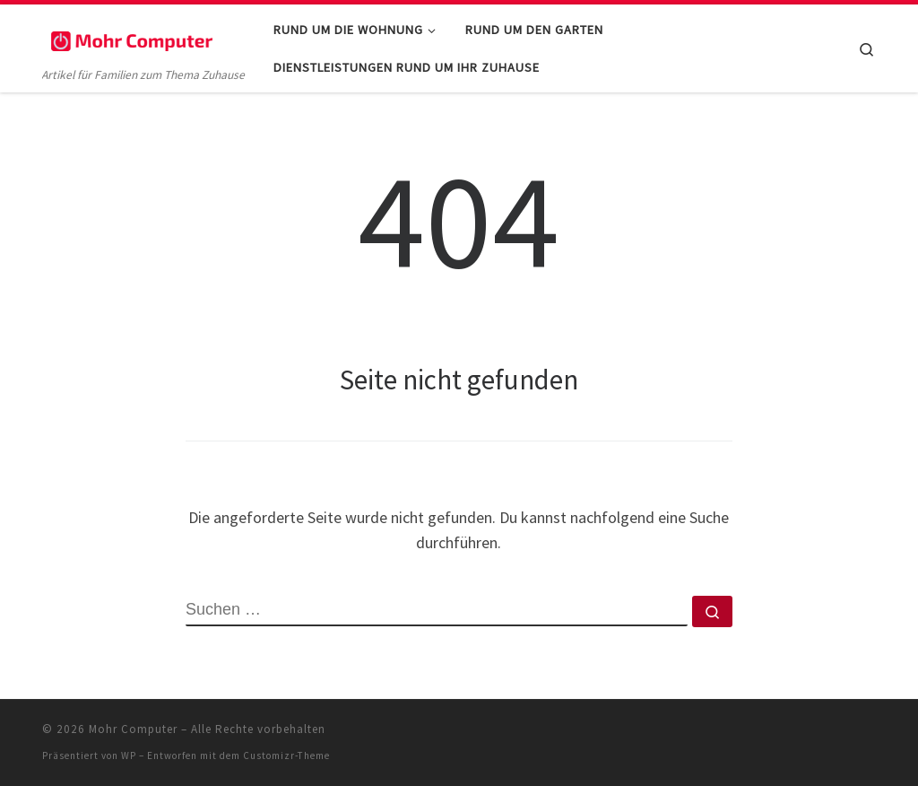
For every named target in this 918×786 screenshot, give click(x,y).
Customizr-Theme (286, 755)
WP (128, 755)
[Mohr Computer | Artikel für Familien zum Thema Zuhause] (131, 37)
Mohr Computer (133, 729)
